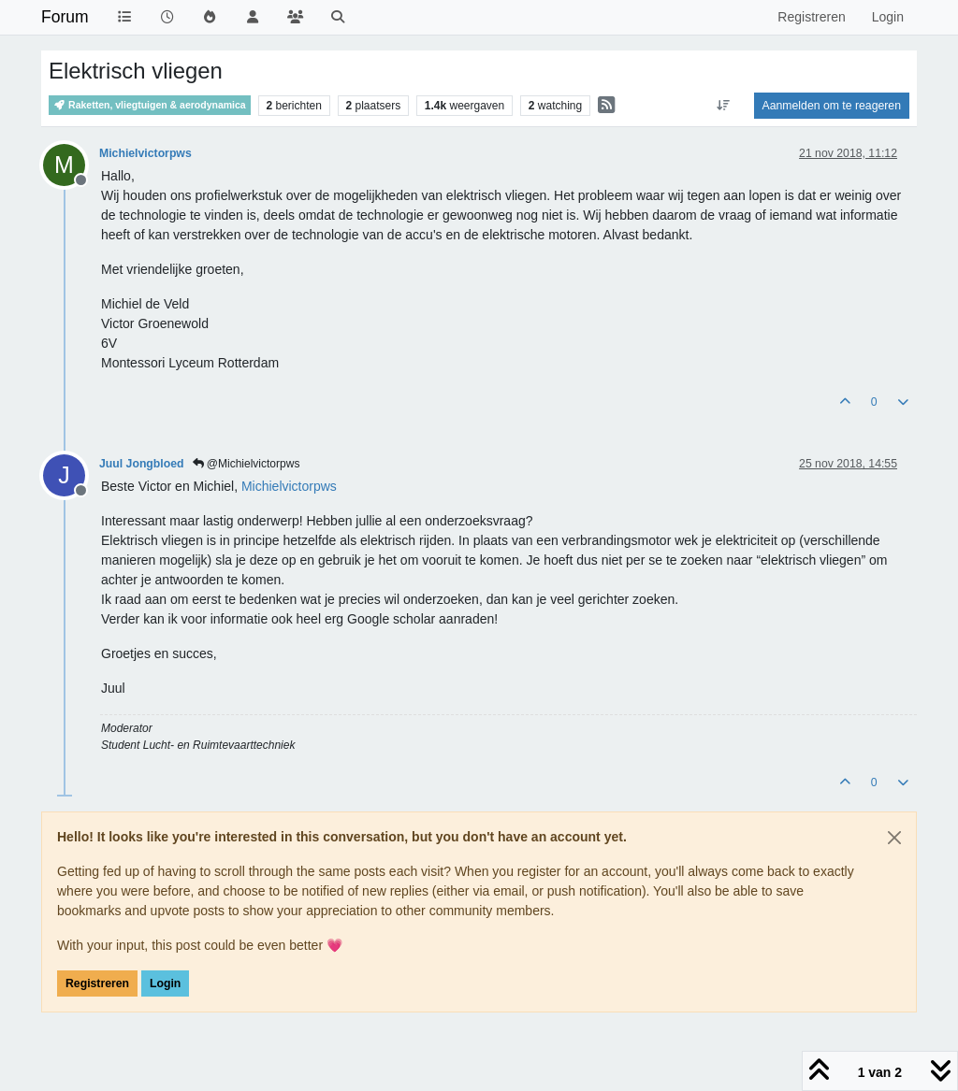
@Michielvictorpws (246, 463)
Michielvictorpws (145, 153)
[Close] (894, 837)
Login (165, 983)
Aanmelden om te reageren (831, 105)
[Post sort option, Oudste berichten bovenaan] (722, 106)
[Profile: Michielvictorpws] (289, 486)
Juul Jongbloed (141, 463)
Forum (65, 16)
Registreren (97, 983)
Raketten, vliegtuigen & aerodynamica (149, 105)
